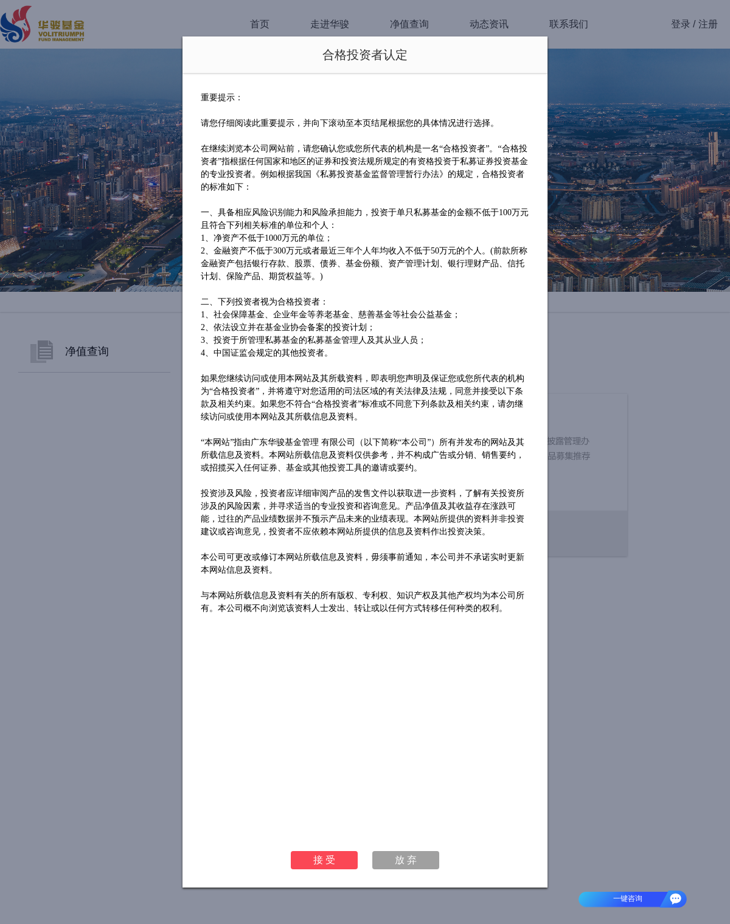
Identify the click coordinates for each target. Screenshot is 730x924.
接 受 (324, 860)
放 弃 (406, 860)
